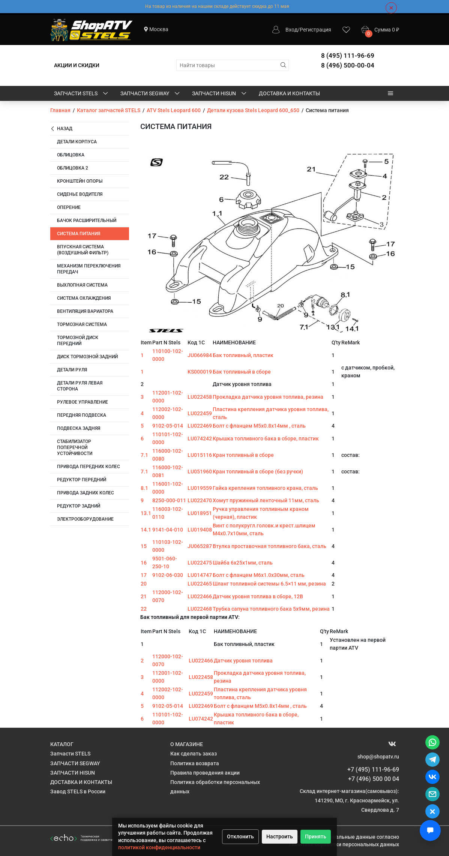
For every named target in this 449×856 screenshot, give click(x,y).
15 (144, 546)
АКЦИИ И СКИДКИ (76, 65)
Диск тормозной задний (87, 356)
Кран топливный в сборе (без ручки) (258, 472)
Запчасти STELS (81, 94)
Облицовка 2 (72, 168)
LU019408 (200, 530)
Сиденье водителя (79, 194)
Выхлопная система (82, 285)
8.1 (144, 488)
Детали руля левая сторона (79, 386)
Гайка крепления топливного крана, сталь (265, 488)
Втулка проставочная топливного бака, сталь (269, 546)
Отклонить (240, 836)
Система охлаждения (84, 298)
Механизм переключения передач (88, 269)
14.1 (146, 530)
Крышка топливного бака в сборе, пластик (266, 439)
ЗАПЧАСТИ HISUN (220, 94)
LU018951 (200, 513)
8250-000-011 (169, 500)
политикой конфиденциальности (159, 847)
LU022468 (200, 609)
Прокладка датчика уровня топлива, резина (268, 397)
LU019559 (200, 488)
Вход (291, 30)
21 (144, 596)
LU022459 (200, 413)
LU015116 (200, 455)
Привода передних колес (88, 466)
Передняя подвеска (81, 415)
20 (144, 584)
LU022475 (200, 563)
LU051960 (200, 472)
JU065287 (200, 546)
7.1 (144, 455)
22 (144, 609)
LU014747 (200, 575)
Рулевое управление (82, 402)
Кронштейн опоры (79, 181)
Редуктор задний (78, 506)
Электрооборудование (85, 519)
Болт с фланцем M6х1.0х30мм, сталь (259, 575)
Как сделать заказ (193, 754)
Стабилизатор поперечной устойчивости (74, 447)
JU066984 (200, 355)
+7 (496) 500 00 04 (373, 778)
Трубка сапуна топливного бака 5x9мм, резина (271, 609)
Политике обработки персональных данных (344, 844)
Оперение (69, 207)
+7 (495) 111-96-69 (373, 769)
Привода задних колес (85, 493)
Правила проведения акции (205, 773)
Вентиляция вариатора (85, 311)
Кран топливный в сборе (243, 455)
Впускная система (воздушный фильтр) (82, 249)
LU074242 (200, 439)
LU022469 (200, 426)
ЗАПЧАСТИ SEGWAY (150, 94)
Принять (315, 836)
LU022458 (200, 397)
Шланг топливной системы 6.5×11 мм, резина (269, 584)
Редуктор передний (81, 479)
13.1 (146, 513)
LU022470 (200, 500)
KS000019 (200, 372)
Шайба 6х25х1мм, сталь (243, 563)
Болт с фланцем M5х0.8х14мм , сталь (259, 426)
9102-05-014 (167, 426)
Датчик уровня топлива (243, 661)
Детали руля (72, 369)
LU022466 (200, 596)
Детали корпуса (77, 141)
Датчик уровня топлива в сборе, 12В (258, 596)
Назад (61, 129)
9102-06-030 (167, 575)
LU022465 (200, 584)
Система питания (78, 233)
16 (144, 563)
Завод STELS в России (77, 791)
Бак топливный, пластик (243, 355)
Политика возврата (194, 763)
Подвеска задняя (78, 428)
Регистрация (315, 30)
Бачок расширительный (86, 220)
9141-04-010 (167, 530)
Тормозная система (82, 324)
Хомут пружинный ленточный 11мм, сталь (266, 500)
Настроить (279, 836)
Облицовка (70, 155)
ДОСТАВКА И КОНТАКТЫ (289, 93)
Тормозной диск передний (77, 340)
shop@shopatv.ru (378, 757)
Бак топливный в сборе (242, 372)
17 (144, 575)
